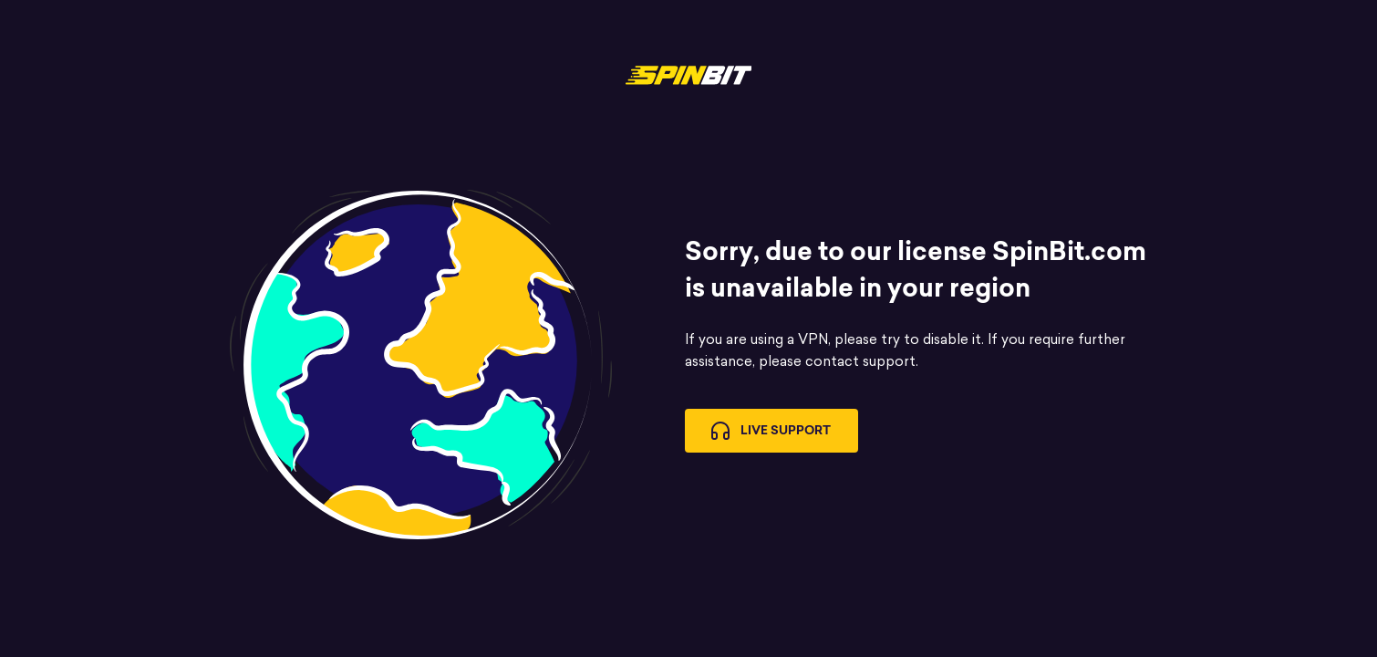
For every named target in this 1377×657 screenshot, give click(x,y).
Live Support (771, 431)
